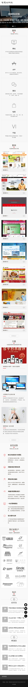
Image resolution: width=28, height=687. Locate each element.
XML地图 (14, 684)
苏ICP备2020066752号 (20, 682)
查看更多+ (14, 336)
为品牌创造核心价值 (14, 148)
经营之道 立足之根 (14, 448)
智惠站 (14, 595)
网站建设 (14, 641)
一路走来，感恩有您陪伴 (14, 532)
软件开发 (14, 603)
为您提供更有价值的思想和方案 (14, 344)
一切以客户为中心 (14, 34)
